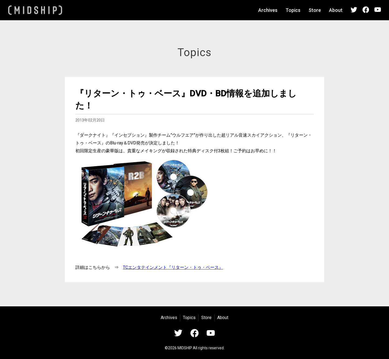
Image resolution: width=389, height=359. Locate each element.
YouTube (377, 9)
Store (314, 10)
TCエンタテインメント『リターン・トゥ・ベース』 (173, 267)
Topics (293, 10)
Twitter (354, 9)
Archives (267, 10)
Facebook (366, 9)
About (336, 10)
